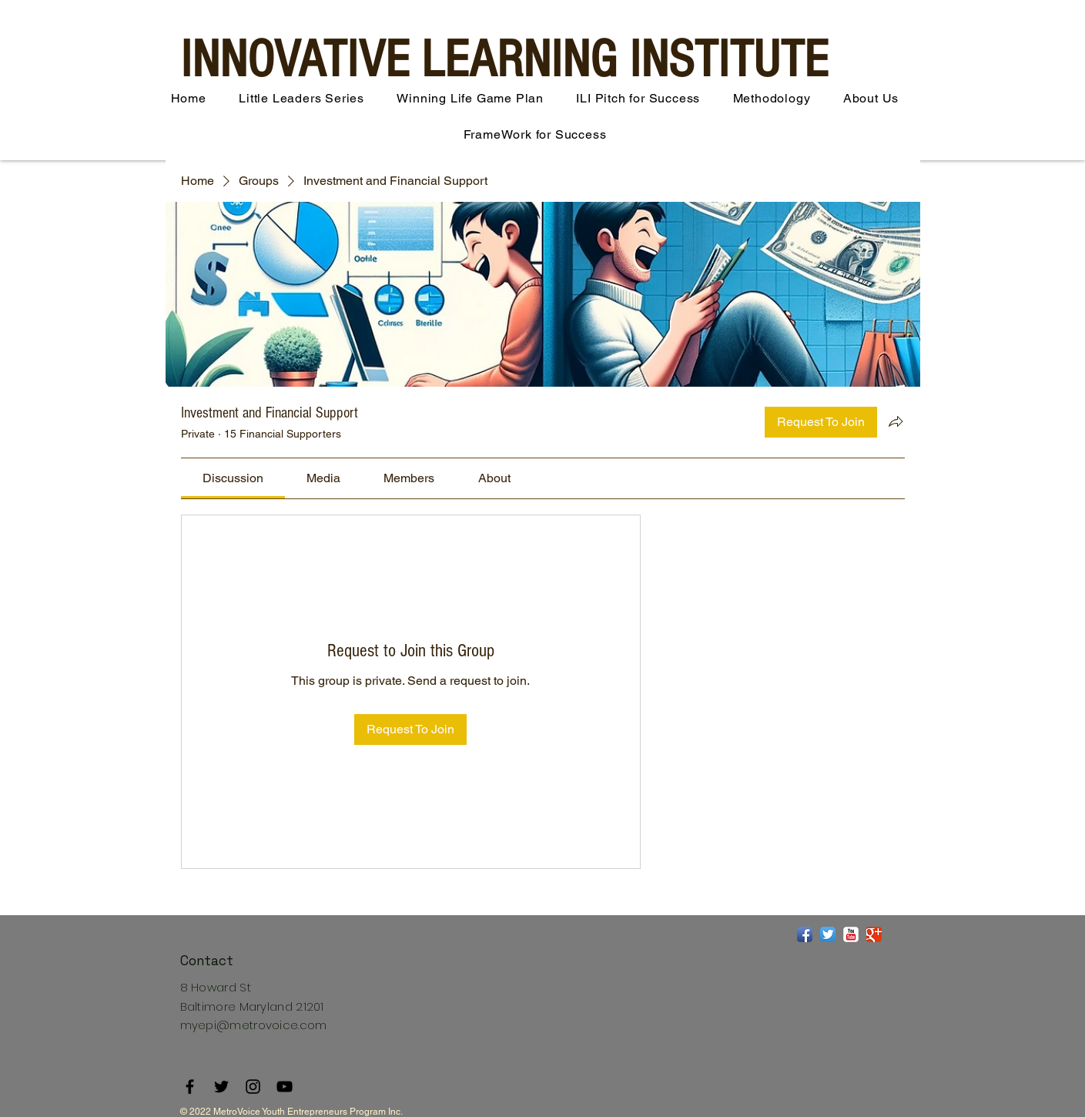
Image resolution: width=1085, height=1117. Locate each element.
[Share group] (895, 421)
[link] (233, 478)
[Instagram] (253, 1086)
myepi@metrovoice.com (253, 1025)
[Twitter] (221, 1086)
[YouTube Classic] (851, 934)
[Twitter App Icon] (828, 934)
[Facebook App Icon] (804, 934)
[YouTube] (284, 1086)
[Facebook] (189, 1086)
